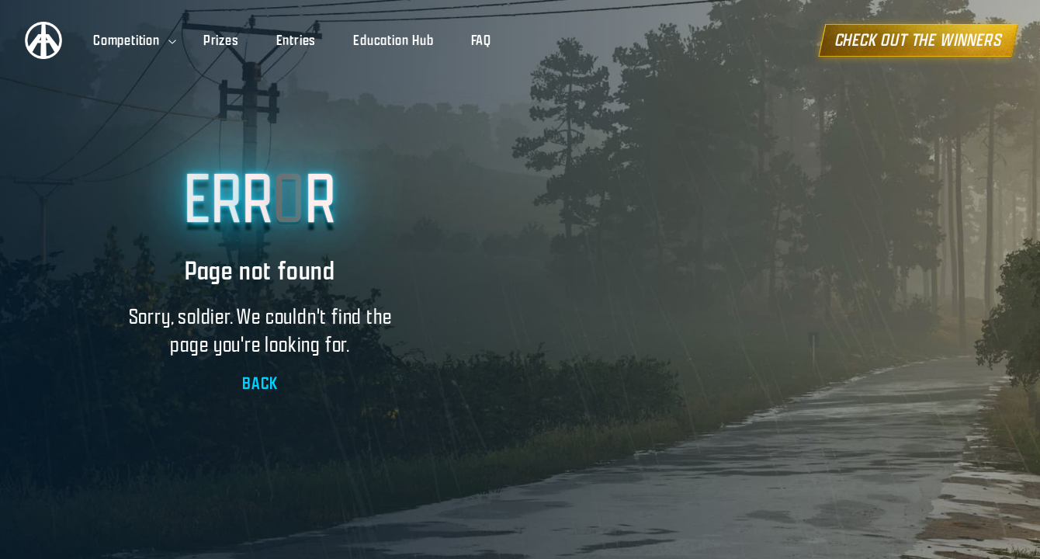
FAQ (481, 40)
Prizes (221, 40)
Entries (296, 40)
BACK (259, 383)
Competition (136, 40)
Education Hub (393, 40)
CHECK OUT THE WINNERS (927, 40)
